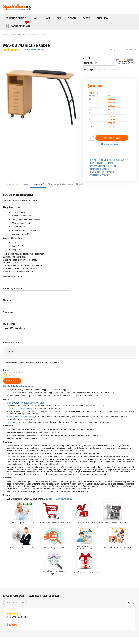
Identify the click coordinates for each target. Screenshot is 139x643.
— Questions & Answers (99, 175)
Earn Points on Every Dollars (20, 422)
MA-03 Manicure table (51, 332)
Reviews (38, 184)
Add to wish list (109, 144)
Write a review (37, 49)
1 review (26, 49)
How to (80, 184)
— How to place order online (100, 163)
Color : (86, 58)
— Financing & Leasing (98, 169)
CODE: (110, 49)
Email (25, 184)
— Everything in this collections (102, 166)
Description (12, 184)
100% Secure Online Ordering (20, 416)
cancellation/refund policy (60, 499)
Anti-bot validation (11, 342)
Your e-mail (8, 312)
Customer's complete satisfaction (22, 408)
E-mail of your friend (13, 288)
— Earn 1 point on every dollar (101, 172)
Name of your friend (13, 276)
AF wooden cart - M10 (17, 617)
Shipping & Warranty (60, 184)
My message (9, 324)
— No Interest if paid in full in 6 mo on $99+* (108, 160)
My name (7, 300)
